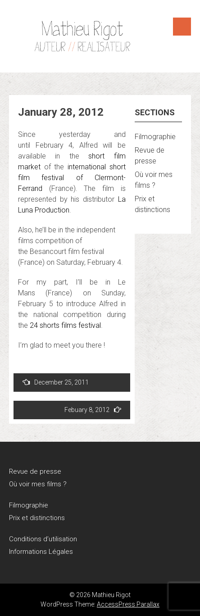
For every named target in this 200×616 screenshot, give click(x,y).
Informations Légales (41, 552)
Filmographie (155, 136)
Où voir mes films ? (38, 484)
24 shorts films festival (65, 325)
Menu (182, 27)
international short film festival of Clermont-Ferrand (72, 178)
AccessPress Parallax (128, 604)
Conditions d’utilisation (43, 539)
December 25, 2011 (56, 382)
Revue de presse (35, 471)
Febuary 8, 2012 (92, 409)
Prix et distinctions (37, 518)
